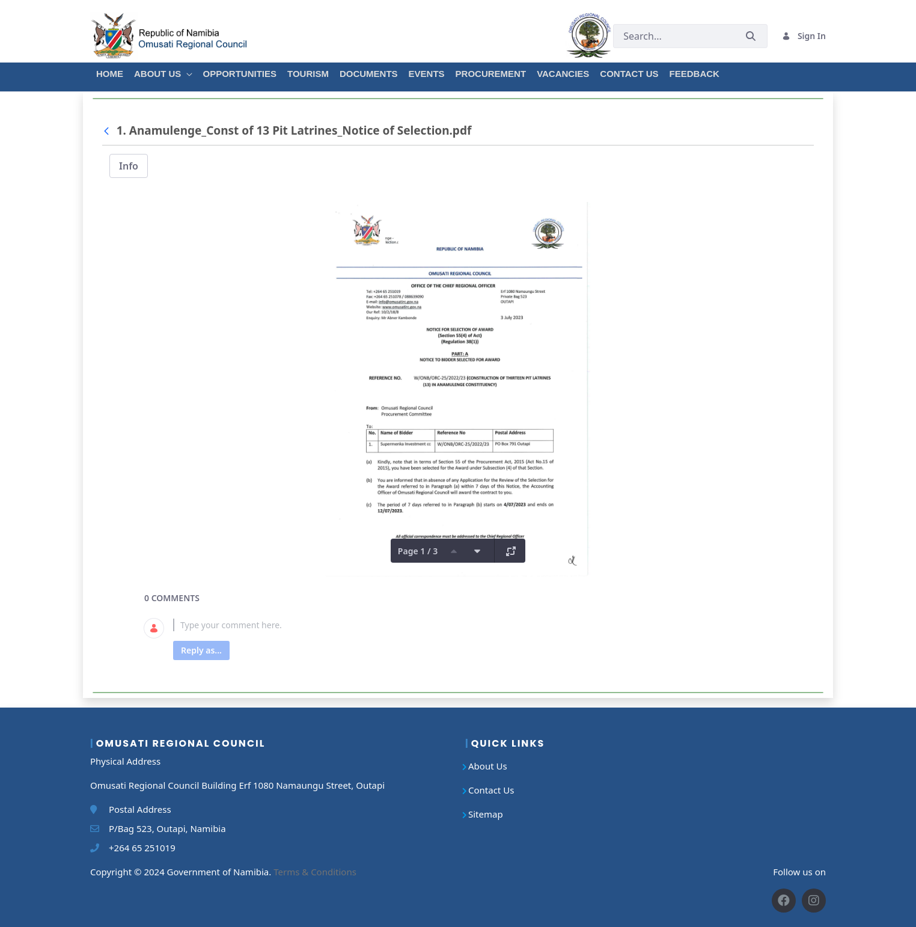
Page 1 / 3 (418, 551)
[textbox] (472, 625)
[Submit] (751, 35)
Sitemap (485, 814)
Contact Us (491, 790)
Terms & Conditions (314, 872)
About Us (487, 766)
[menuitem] (109, 72)
